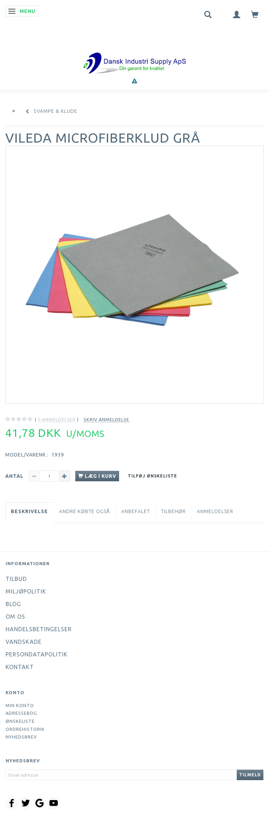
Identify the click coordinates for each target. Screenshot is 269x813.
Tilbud (16, 579)
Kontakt (20, 667)
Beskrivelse (29, 511)
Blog (13, 604)
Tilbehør (173, 511)
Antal (15, 476)
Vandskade (24, 642)
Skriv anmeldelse (106, 419)
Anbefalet (135, 511)
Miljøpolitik (26, 591)
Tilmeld (250, 774)
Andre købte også (84, 511)
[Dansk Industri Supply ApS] (134, 52)
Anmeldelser (215, 511)
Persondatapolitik (37, 654)
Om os (15, 616)
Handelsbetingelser (39, 629)
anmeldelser (57, 419)
